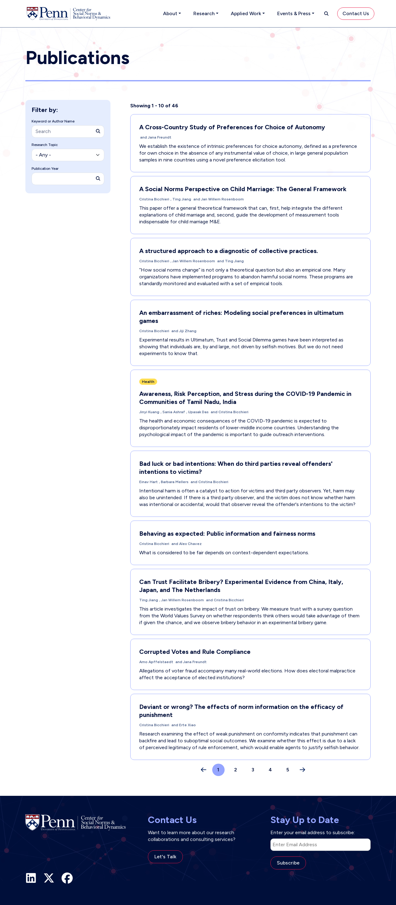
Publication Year (45, 168)
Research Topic (45, 145)
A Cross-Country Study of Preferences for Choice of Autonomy (232, 127)
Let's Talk (165, 857)
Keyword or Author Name (53, 121)
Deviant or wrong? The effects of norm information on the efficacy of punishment (241, 710)
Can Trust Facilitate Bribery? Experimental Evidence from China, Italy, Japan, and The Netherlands (241, 586)
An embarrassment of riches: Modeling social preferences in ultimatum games (241, 316)
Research (204, 13)
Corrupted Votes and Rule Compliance (195, 651)
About (170, 13)
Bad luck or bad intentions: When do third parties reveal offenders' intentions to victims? (236, 467)
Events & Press (294, 13)
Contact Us (355, 13)
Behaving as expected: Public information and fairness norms (227, 533)
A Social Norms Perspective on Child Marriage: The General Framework (242, 189)
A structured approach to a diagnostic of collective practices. (228, 251)
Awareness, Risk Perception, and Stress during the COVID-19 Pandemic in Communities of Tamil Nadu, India (245, 397)
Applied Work (246, 13)
